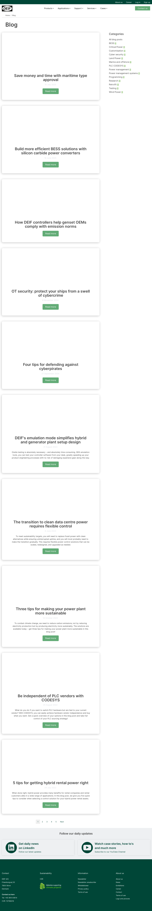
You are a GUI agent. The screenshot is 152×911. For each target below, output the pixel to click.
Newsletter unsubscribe (87, 882)
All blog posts (115, 39)
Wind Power (115, 92)
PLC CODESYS (116, 65)
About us (119, 2)
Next (62, 822)
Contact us (142, 8)
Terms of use (83, 892)
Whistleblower (83, 885)
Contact (119, 892)
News (118, 882)
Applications (63, 8)
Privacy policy (83, 889)
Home (7, 15)
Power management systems (123, 73)
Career (129, 2)
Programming (116, 77)
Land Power (115, 58)
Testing (113, 88)
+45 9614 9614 (11, 898)
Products (48, 8)
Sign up (147, 2)
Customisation (116, 50)
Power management (119, 69)
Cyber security (116, 54)
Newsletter (82, 879)
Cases (103, 8)
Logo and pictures (123, 899)
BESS (112, 43)
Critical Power (116, 47)
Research (114, 81)
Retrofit (113, 84)
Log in (137, 2)
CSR (41, 879)
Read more (50, 91)
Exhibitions (120, 885)
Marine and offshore (119, 62)
